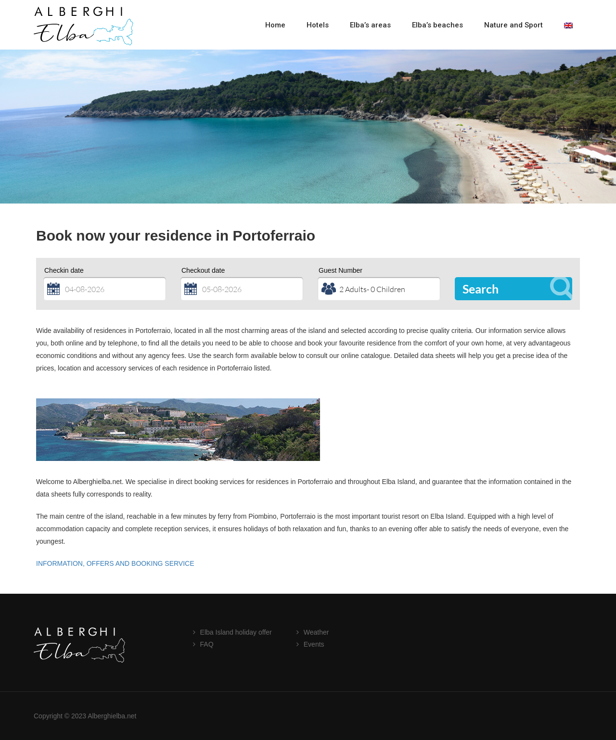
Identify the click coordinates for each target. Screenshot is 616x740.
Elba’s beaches (437, 25)
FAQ (207, 644)
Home (275, 25)
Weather (316, 632)
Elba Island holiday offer (236, 632)
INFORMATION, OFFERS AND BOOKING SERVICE (115, 563)
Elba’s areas (370, 25)
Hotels (318, 25)
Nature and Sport (513, 25)
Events (314, 644)
